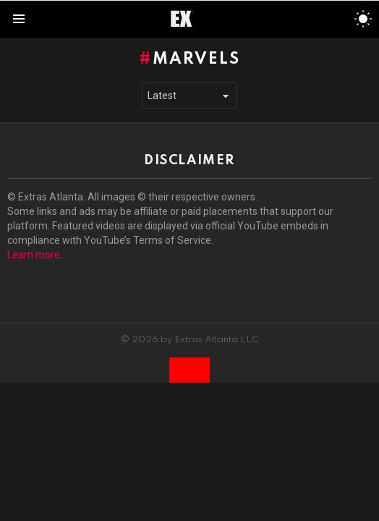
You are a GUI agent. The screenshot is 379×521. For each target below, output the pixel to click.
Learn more (33, 254)
